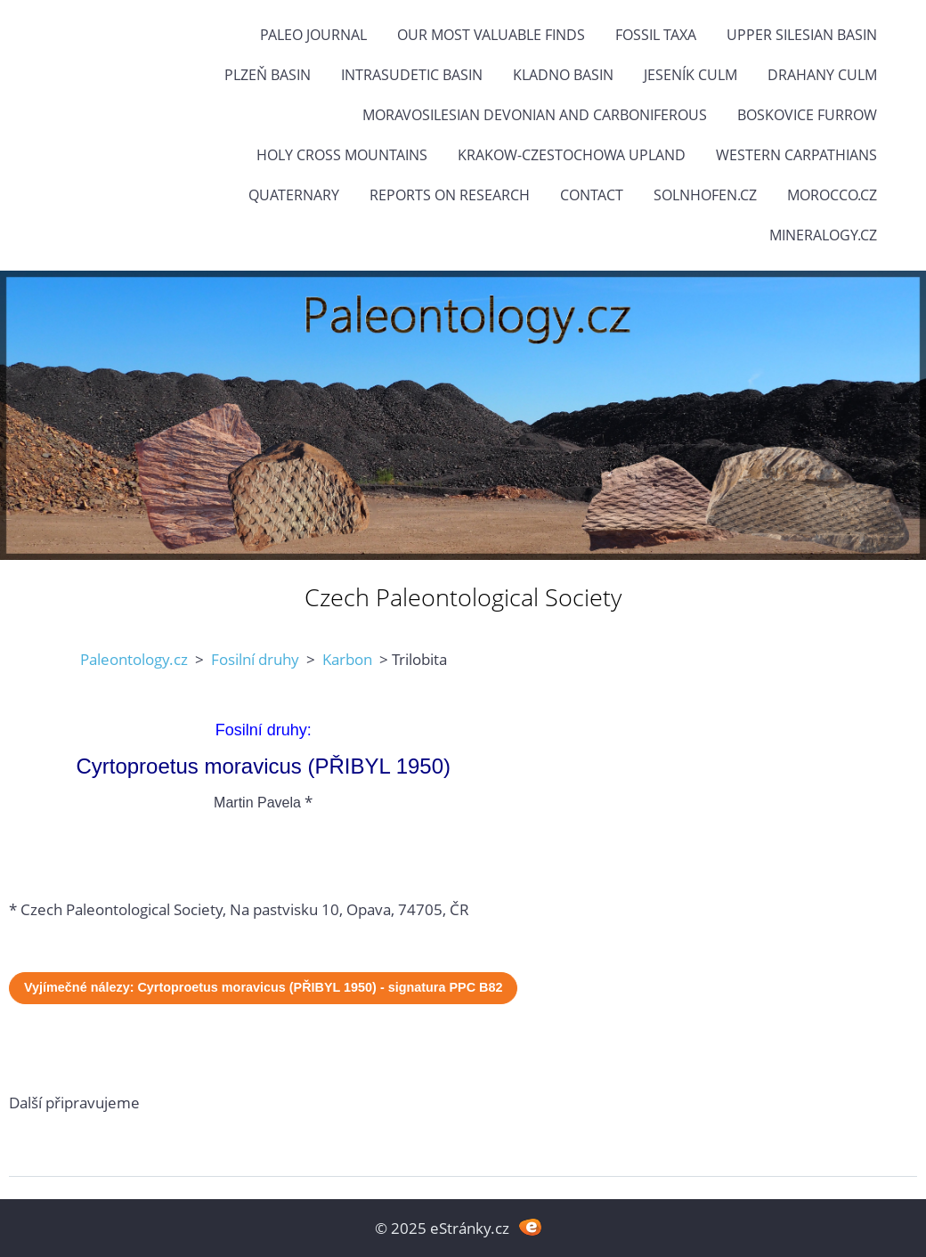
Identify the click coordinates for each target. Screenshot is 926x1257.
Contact (591, 195)
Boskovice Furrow (807, 115)
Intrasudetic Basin (412, 75)
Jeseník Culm (690, 75)
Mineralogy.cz (823, 235)
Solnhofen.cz (705, 195)
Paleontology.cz (134, 659)
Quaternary (293, 195)
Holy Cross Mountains (341, 155)
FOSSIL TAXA (655, 35)
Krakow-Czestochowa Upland (572, 155)
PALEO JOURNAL (313, 35)
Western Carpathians (796, 155)
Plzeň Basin (267, 75)
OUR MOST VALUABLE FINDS (491, 35)
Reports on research (450, 195)
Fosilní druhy (255, 659)
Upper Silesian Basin (802, 35)
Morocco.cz (832, 195)
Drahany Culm (822, 75)
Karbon (347, 659)
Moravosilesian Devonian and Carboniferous (534, 115)
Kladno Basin (563, 75)
